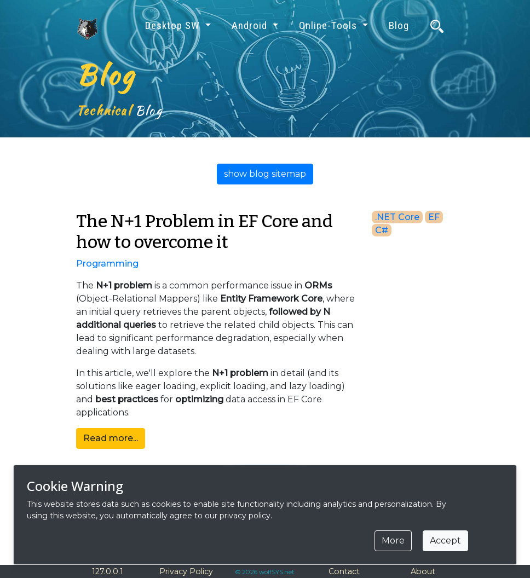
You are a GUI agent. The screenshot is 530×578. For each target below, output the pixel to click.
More (393, 540)
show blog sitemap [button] (265, 174)
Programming (107, 263)
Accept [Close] (445, 540)
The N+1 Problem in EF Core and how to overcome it (204, 231)
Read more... (110, 438)
